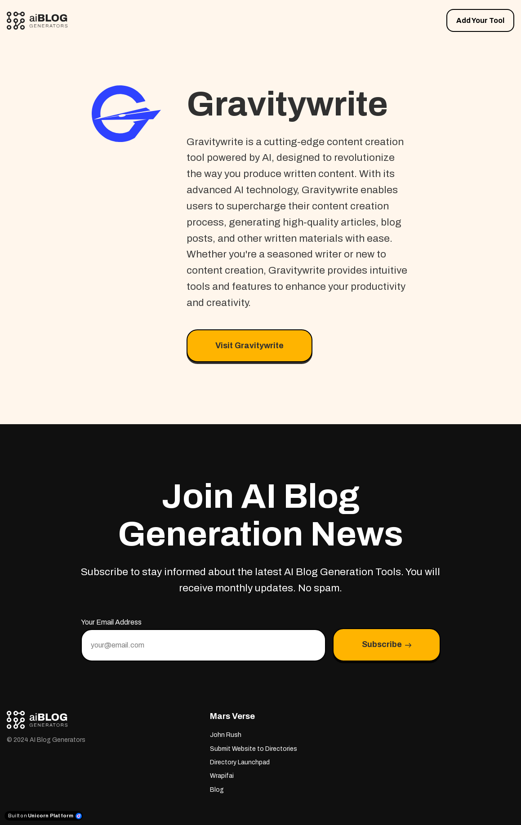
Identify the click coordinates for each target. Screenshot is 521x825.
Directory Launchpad (240, 762)
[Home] (39, 21)
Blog (217, 789)
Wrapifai (222, 775)
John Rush (225, 735)
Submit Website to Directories (253, 748)
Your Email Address (111, 622)
